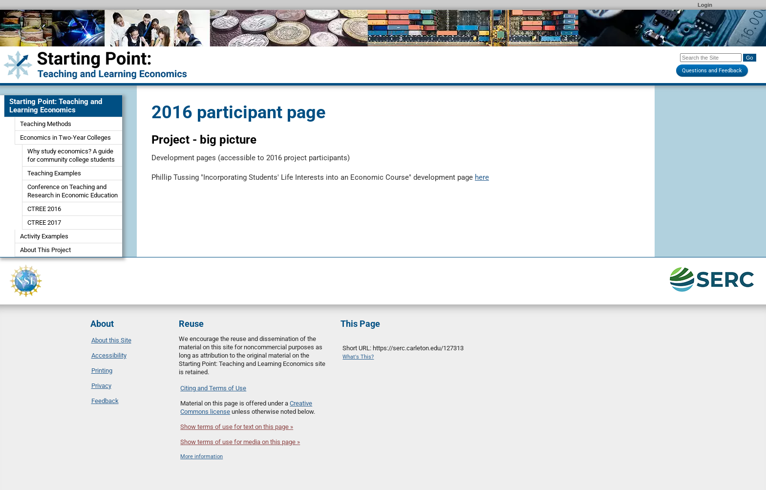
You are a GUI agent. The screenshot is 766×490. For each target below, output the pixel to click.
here (482, 177)
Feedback (105, 401)
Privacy (101, 385)
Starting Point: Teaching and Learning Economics (55, 105)
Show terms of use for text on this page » (236, 426)
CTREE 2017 (44, 222)
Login (705, 5)
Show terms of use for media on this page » (240, 442)
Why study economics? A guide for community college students (71, 155)
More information (201, 456)
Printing (101, 370)
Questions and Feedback (712, 70)
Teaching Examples (54, 173)
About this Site (111, 340)
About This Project (45, 250)
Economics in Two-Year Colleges (65, 137)
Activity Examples (44, 236)
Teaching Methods (45, 124)
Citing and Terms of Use (213, 388)
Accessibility (109, 355)
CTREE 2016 (44, 209)
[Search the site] (711, 57)
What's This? (358, 357)
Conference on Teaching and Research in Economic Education (72, 191)
